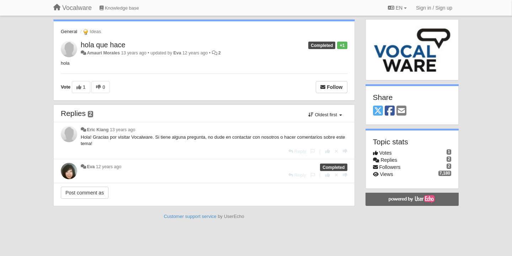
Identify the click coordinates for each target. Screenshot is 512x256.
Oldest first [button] (325, 114)
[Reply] (297, 151)
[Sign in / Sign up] (434, 8)
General (69, 31)
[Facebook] (390, 111)
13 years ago (122, 129)
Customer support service (190, 216)
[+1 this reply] (327, 151)
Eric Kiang (97, 129)
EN (397, 8)
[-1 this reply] (345, 151)
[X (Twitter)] (378, 111)
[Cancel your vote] (336, 151)
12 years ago (108, 166)
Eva (177, 52)
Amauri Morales (103, 52)
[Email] (401, 111)
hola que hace (103, 45)
